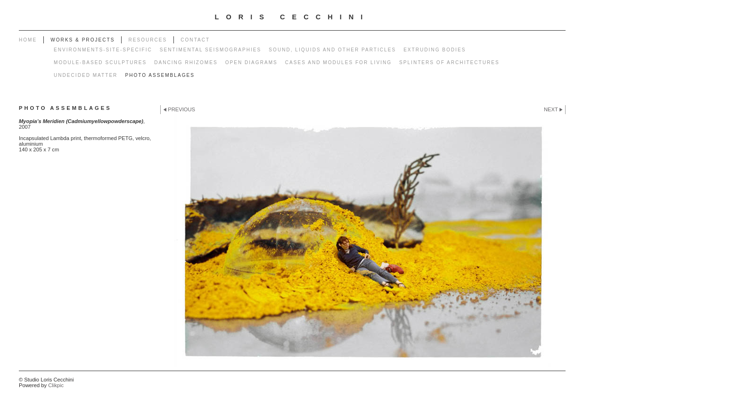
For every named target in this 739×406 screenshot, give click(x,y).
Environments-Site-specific (103, 49)
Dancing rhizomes (185, 62)
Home (28, 39)
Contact (195, 39)
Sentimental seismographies (211, 49)
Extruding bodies (434, 49)
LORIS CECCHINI (292, 17)
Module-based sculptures (100, 62)
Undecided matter (85, 75)
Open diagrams (251, 62)
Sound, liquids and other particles (332, 49)
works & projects (82, 39)
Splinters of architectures (449, 62)
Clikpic (56, 385)
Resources (147, 39)
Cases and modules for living (338, 62)
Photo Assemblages (160, 75)
